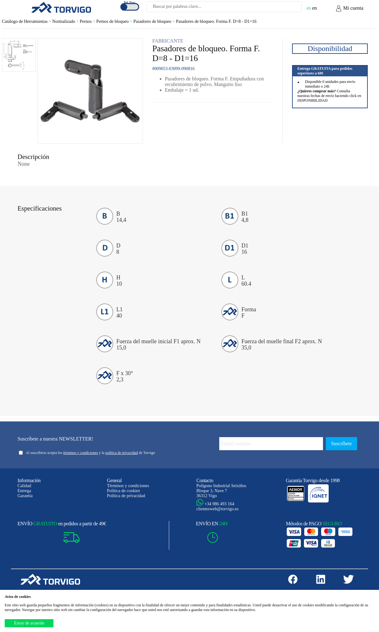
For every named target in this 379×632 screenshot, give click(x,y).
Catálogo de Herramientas (27, 21)
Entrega (24, 490)
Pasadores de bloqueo (154, 21)
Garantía (25, 495)
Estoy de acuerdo (29, 623)
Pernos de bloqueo (114, 21)
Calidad (24, 485)
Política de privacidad (126, 495)
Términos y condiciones (128, 485)
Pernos (88, 21)
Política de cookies (123, 490)
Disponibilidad (330, 48)
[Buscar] (289, 8)
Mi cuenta (349, 8)
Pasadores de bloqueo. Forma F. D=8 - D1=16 (216, 21)
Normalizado (66, 21)
